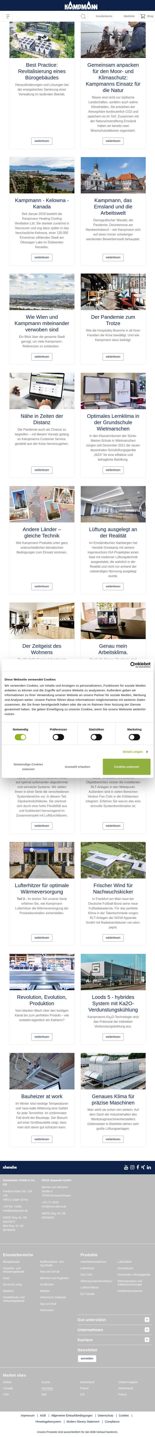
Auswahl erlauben (77, 766)
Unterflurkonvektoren (93, 1261)
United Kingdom (128, 1382)
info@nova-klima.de (54, 1206)
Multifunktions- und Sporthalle (52, 1263)
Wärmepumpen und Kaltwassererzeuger (130, 1283)
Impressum (27, 1415)
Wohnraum (47, 1310)
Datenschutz (105, 1415)
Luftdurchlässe (90, 1287)
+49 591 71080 (12, 1206)
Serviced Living (12, 1284)
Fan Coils (86, 1274)
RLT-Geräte (88, 1293)
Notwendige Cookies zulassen (28, 767)
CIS (82, 1394)
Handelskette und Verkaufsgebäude (14, 1299)
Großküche (47, 1284)
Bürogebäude (11, 1261)
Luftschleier (125, 1261)
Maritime (8, 1291)
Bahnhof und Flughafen (54, 1278)
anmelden (90, 1358)
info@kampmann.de (15, 1210)
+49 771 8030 (50, 1202)
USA (6, 1394)
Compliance (112, 1422)
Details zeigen (133, 751)
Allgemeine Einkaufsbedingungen (71, 1415)
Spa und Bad (48, 1303)
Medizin (45, 1291)
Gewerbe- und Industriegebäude (13, 1270)
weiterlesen (42, 140)
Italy (44, 1394)
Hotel (6, 1278)
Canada (8, 1388)
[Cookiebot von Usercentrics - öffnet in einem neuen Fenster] (133, 665)
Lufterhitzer (87, 1268)
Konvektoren (125, 1268)
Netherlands (125, 1388)
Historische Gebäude (53, 1297)
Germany (47, 1388)
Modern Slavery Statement (83, 1422)
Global (7, 1382)
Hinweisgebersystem (48, 1422)
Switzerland (87, 1382)
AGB (43, 1415)
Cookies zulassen (126, 766)
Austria (46, 1382)
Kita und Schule (50, 1271)
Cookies (124, 1415)
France (122, 1394)
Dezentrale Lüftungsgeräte (134, 1274)
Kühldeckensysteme (130, 1291)
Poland (84, 1388)
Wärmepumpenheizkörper (96, 1281)
